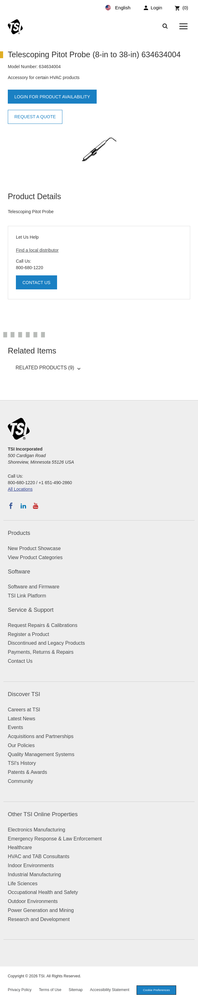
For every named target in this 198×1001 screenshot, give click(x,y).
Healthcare (20, 847)
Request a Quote (35, 116)
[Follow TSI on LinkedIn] (23, 506)
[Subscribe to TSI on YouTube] (35, 506)
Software (19, 571)
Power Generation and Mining (41, 910)
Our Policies (21, 745)
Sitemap (76, 990)
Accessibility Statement (109, 990)
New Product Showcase (34, 548)
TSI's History (22, 763)
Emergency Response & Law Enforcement (55, 838)
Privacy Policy (19, 990)
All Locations (20, 489)
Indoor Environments (31, 865)
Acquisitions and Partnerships (41, 736)
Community (20, 781)
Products (19, 533)
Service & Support (31, 610)
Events (15, 727)
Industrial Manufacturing (34, 874)
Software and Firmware (33, 586)
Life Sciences (22, 883)
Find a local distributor (37, 250)
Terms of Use (50, 990)
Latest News (21, 718)
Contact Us (36, 282)
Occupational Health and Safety (43, 892)
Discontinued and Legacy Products (46, 643)
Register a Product (28, 634)
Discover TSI (24, 694)
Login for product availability (52, 96)
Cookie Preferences (156, 990)
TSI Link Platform (27, 595)
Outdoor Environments (33, 901)
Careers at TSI (24, 709)
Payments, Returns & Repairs (41, 652)
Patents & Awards (27, 772)
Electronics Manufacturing (36, 829)
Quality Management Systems (41, 754)
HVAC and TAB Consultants (38, 856)
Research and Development (39, 919)
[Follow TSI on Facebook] (11, 506)
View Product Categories (35, 557)
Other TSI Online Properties (43, 814)
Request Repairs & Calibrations (42, 625)
